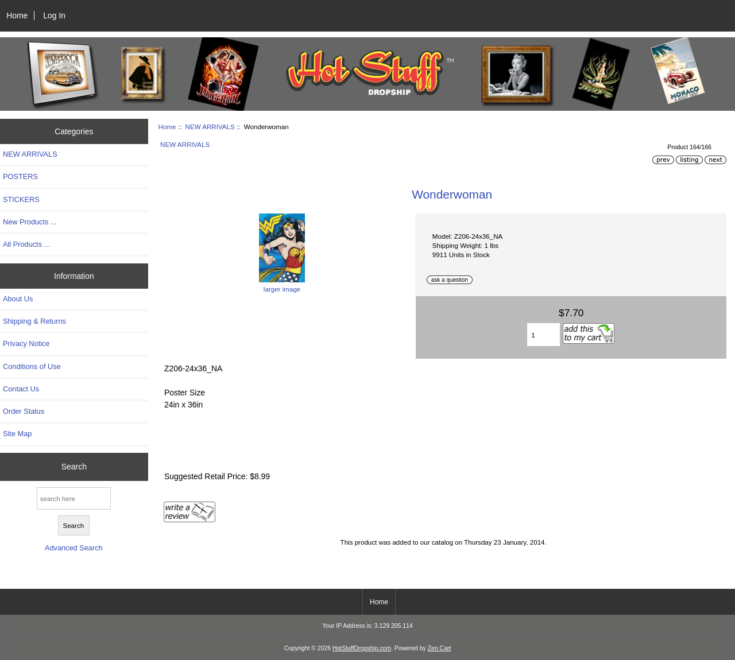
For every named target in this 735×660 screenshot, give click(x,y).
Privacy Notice (26, 343)
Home (17, 15)
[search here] (74, 498)
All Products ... (26, 244)
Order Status (23, 411)
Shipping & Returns (34, 321)
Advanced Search (74, 547)
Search (74, 466)
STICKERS (21, 199)
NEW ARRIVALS (210, 126)
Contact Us (21, 389)
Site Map (17, 433)
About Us (18, 298)
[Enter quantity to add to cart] (543, 334)
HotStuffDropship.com (361, 648)
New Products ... (30, 222)
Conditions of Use (32, 366)
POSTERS (20, 176)
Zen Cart (439, 648)
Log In (54, 15)
